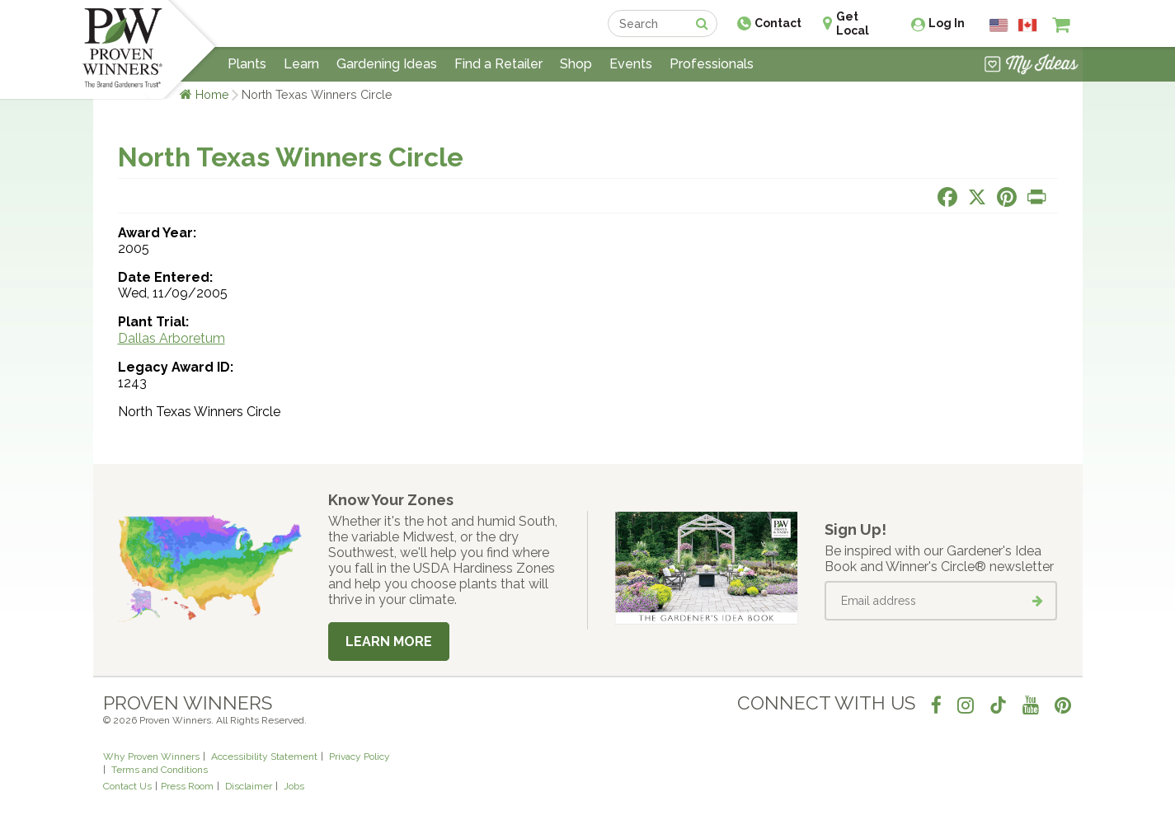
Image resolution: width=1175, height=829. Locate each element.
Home (212, 94)
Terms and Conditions (159, 769)
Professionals (712, 64)
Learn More (388, 641)
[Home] (122, 49)
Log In (946, 23)
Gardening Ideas (386, 64)
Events (630, 64)
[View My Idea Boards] (1031, 66)
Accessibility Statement (264, 756)
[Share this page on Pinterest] (1007, 197)
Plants (247, 64)
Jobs (294, 786)
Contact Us (127, 786)
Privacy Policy (359, 756)
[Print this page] (1036, 197)
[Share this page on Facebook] (947, 197)
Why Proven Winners (151, 756)
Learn (301, 64)
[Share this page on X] (977, 197)
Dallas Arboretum (171, 338)
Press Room (187, 786)
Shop (576, 64)
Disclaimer (248, 786)
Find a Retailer (498, 64)
